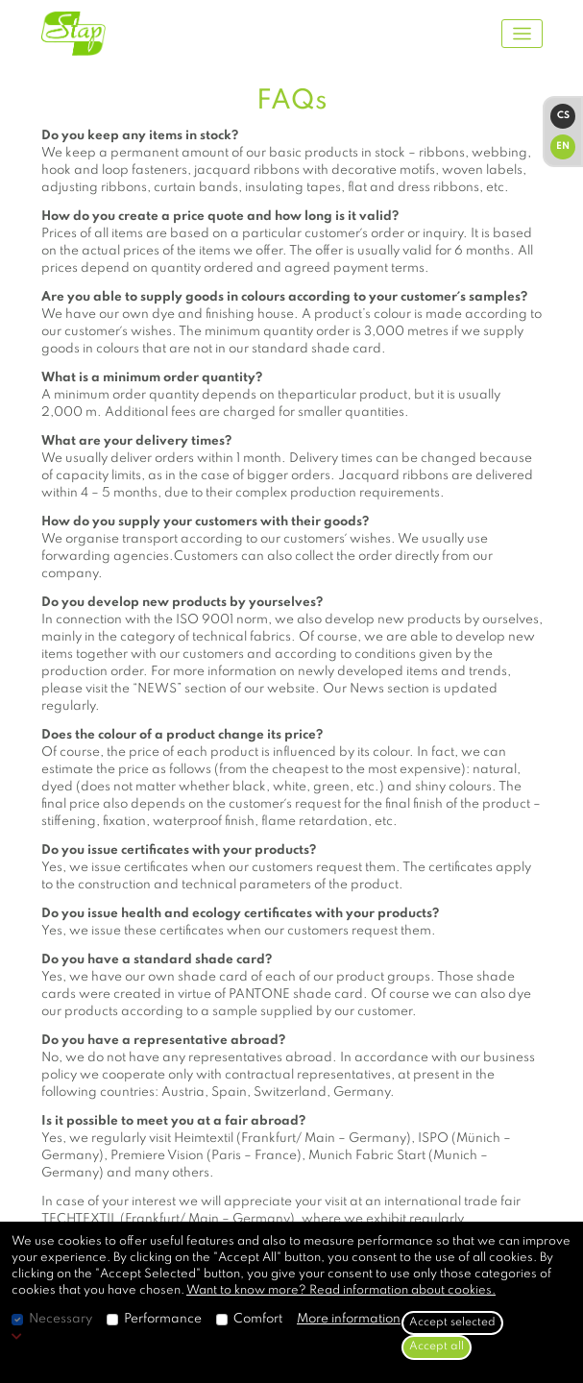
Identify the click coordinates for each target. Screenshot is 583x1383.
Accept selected (452, 1322)
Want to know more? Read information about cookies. (341, 1290)
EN (563, 146)
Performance (163, 1319)
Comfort (257, 1319)
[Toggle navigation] (522, 34)
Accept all (436, 1346)
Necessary (60, 1319)
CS (563, 115)
